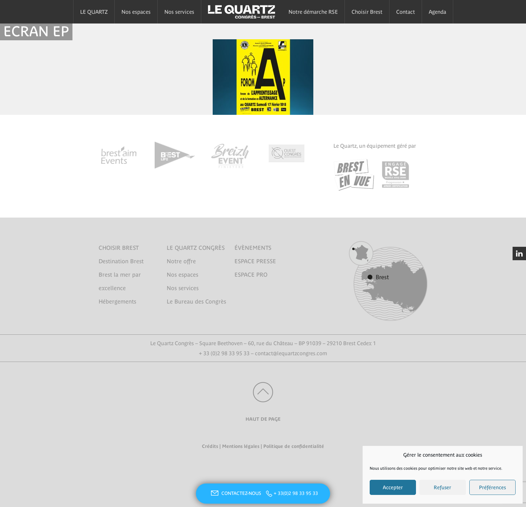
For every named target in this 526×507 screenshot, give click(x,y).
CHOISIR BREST (119, 247)
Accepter (393, 487)
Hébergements (117, 301)
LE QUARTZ (94, 12)
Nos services (179, 12)
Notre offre (181, 261)
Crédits (210, 446)
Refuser (442, 487)
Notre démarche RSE (313, 12)
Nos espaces (136, 12)
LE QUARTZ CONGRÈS (196, 247)
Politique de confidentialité (293, 446)
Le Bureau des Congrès (196, 301)
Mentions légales (240, 446)
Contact (405, 12)
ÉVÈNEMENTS (252, 247)
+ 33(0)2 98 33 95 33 (296, 493)
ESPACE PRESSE (255, 261)
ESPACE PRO (250, 274)
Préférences (492, 487)
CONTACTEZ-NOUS (235, 493)
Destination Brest (121, 261)
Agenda (437, 12)
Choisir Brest (367, 12)
